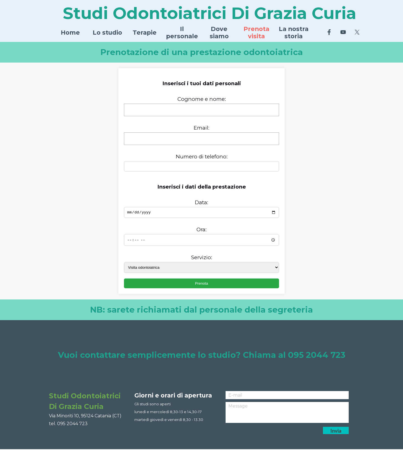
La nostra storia (293, 32)
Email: (201, 128)
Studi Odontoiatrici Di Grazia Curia (209, 13)
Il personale (182, 32)
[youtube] (343, 32)
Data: (201, 202)
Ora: (201, 230)
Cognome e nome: (201, 99)
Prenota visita (256, 32)
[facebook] (329, 32)
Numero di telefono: (202, 156)
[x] (357, 32)
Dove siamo (219, 32)
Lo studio (107, 32)
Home (70, 32)
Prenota (201, 284)
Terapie (144, 32)
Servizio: (201, 258)
